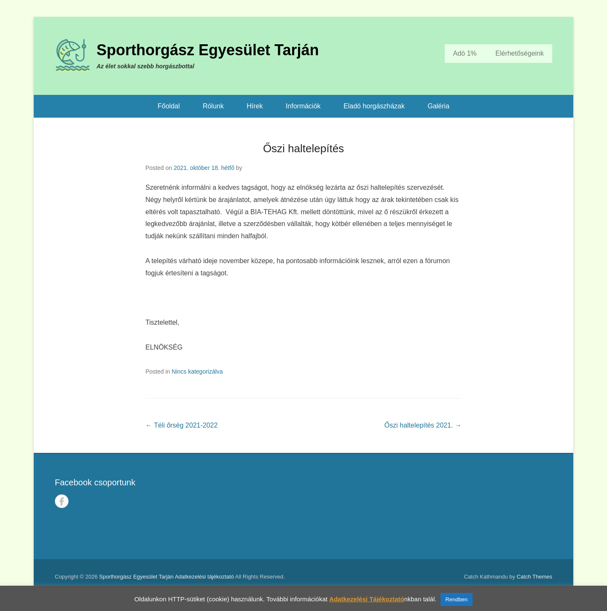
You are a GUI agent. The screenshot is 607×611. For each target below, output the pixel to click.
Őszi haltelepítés (303, 148)
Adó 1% (465, 53)
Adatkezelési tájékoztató (204, 576)
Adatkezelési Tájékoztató (366, 599)
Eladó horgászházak (374, 106)
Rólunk (213, 106)
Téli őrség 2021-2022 (181, 425)
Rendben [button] (457, 599)
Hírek (255, 106)
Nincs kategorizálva (197, 371)
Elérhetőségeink (519, 53)
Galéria (438, 106)
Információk (303, 106)
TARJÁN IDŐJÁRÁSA (433, 506)
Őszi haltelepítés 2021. (423, 425)
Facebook (62, 501)
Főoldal (169, 106)
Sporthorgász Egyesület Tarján (208, 50)
